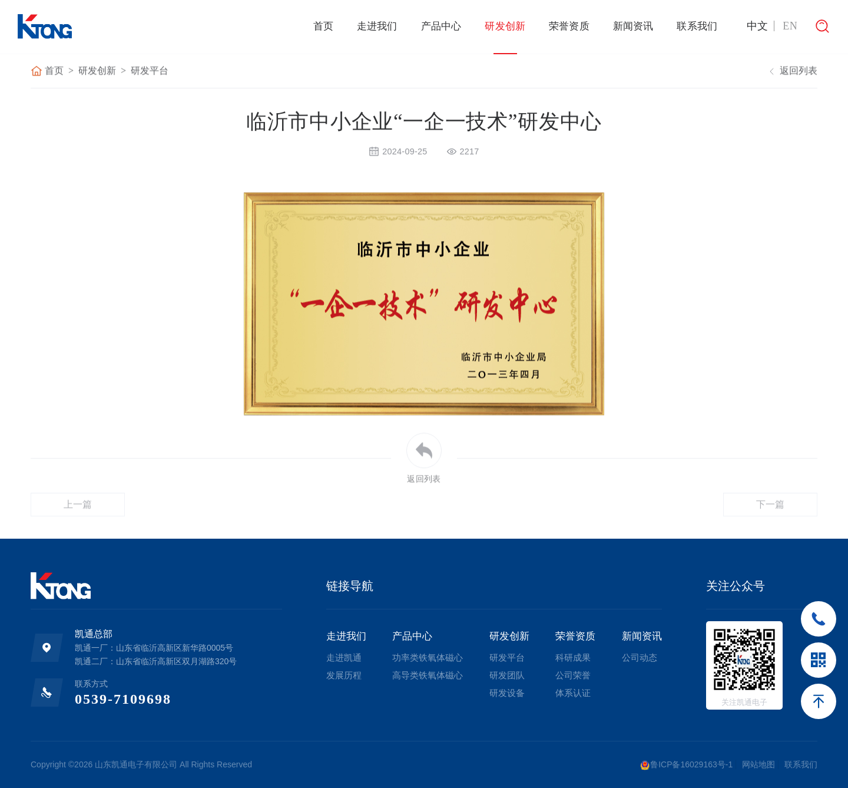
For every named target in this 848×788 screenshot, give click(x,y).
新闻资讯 (633, 26)
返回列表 (791, 72)
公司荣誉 (573, 675)
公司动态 (639, 657)
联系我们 (697, 26)
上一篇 (78, 521)
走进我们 (377, 26)
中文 (757, 26)
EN (790, 26)
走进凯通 (344, 657)
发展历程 (344, 675)
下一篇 (770, 521)
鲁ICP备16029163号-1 (686, 765)
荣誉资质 (569, 26)
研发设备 (507, 693)
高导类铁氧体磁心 (427, 675)
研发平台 (149, 72)
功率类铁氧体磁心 (427, 657)
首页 (323, 26)
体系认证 (573, 693)
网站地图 (758, 764)
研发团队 (507, 675)
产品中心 (441, 26)
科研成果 (573, 657)
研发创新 (505, 26)
